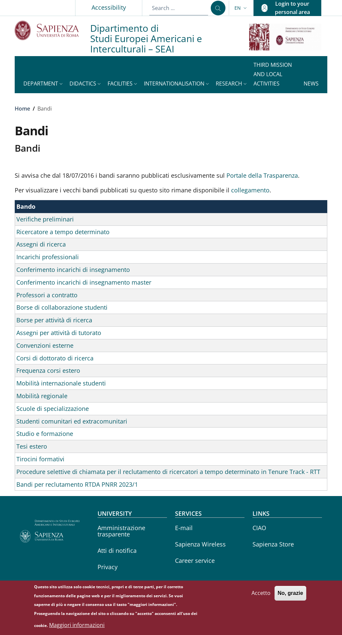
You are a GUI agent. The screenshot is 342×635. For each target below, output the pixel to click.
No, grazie (290, 597)
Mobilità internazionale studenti (61, 383)
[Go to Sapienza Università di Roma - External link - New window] (52, 30)
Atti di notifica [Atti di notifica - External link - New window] (117, 550)
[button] (241, 8)
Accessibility (109, 7)
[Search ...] (218, 8)
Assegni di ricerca (41, 244)
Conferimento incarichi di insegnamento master (83, 282)
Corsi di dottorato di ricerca (55, 358)
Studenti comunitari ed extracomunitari (71, 421)
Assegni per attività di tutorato (58, 333)
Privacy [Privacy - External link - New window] (108, 567)
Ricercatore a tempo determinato (63, 232)
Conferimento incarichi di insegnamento (73, 270)
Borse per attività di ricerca (54, 320)
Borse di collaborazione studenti (62, 307)
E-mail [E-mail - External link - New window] (184, 528)
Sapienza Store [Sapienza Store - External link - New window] (273, 544)
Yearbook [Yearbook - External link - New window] (111, 583)
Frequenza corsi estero (48, 370)
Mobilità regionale (41, 396)
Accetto (261, 596)
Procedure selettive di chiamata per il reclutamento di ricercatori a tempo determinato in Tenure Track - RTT (168, 472)
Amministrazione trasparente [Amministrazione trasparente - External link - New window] (121, 531)
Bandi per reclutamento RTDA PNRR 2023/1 (77, 484)
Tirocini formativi (40, 459)
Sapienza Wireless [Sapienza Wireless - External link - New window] (200, 544)
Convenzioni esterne (44, 345)
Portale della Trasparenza (262, 175)
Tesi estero (31, 446)
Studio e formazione (44, 434)
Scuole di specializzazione (52, 409)
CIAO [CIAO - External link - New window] (259, 528)
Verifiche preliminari (45, 219)
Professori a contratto (46, 295)
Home (22, 108)
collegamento (250, 190)
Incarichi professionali (47, 257)
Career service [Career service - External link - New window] (195, 561)
